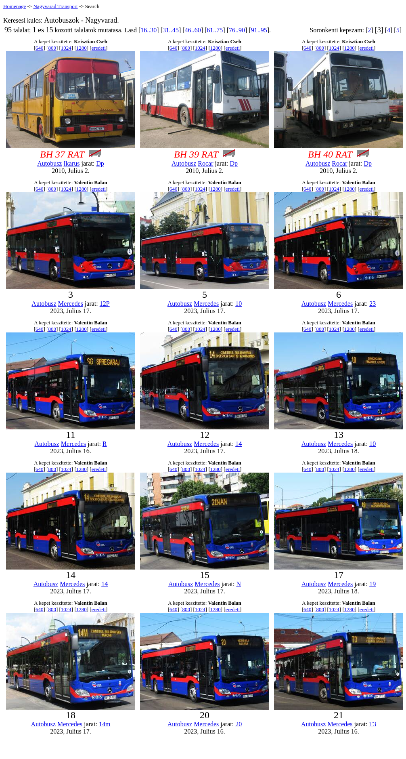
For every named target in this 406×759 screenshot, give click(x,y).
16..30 (148, 30)
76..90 (237, 30)
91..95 (259, 30)
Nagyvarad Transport (55, 6)
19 (372, 583)
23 (372, 303)
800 (52, 48)
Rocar (205, 163)
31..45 (171, 30)
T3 (372, 724)
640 (40, 48)
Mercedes (70, 303)
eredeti (99, 48)
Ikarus (71, 163)
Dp (100, 163)
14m (104, 724)
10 (238, 303)
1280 (81, 48)
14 (238, 443)
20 (238, 724)
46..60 (193, 30)
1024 (66, 48)
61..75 (215, 30)
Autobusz (49, 163)
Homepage (14, 6)
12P (105, 303)
